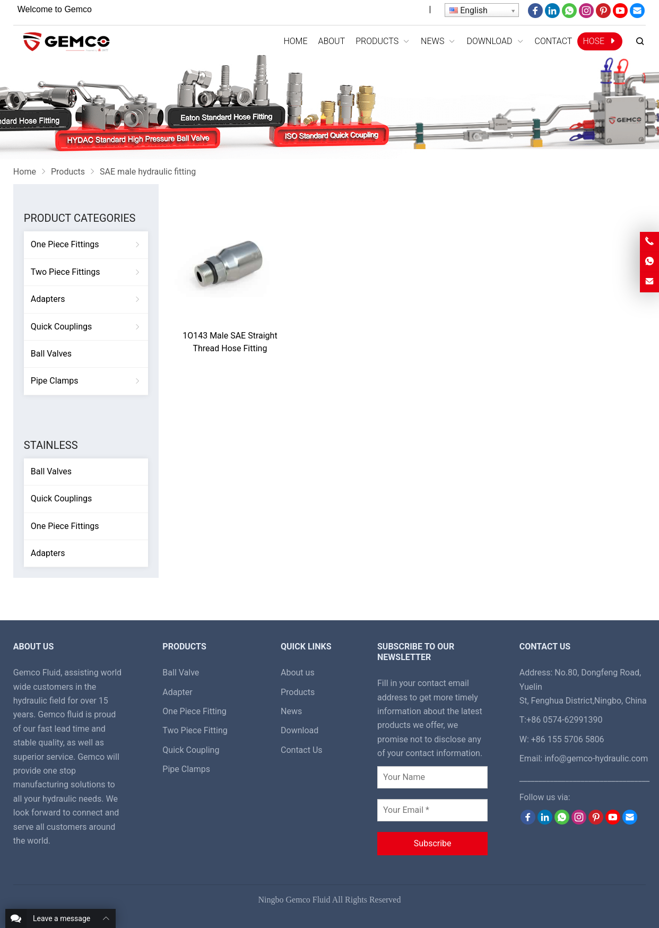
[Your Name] (432, 777)
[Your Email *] (432, 810)
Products (298, 692)
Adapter (177, 692)
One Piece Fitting (194, 711)
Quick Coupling (190, 750)
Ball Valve (180, 672)
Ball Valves (51, 354)
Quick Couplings (61, 327)
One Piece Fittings (65, 244)
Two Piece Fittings (65, 272)
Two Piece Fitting (194, 730)
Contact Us (302, 750)
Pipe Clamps (55, 381)
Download (299, 730)
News (291, 711)
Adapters (48, 299)
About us (298, 672)
